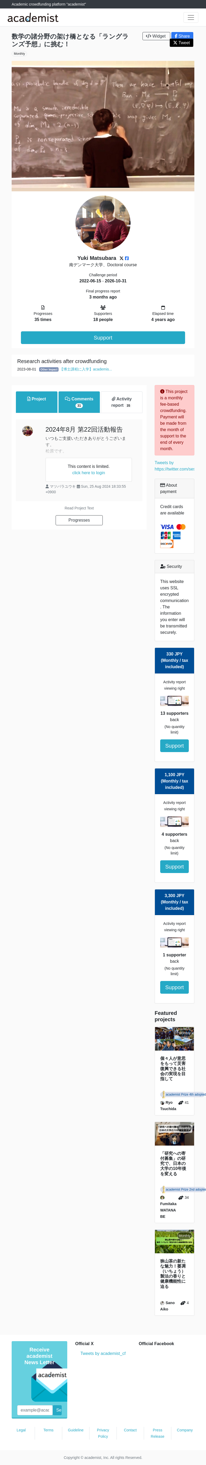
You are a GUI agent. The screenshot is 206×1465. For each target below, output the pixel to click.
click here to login (88, 473)
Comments (79, 402)
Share (182, 36)
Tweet (181, 42)
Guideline (75, 1430)
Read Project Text (79, 508)
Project (36, 399)
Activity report (121, 402)
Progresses (79, 520)
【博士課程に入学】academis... (86, 369)
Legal (21, 1430)
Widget (156, 36)
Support (103, 338)
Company (185, 1430)
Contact (130, 1430)
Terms (48, 1430)
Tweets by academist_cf (103, 1353)
